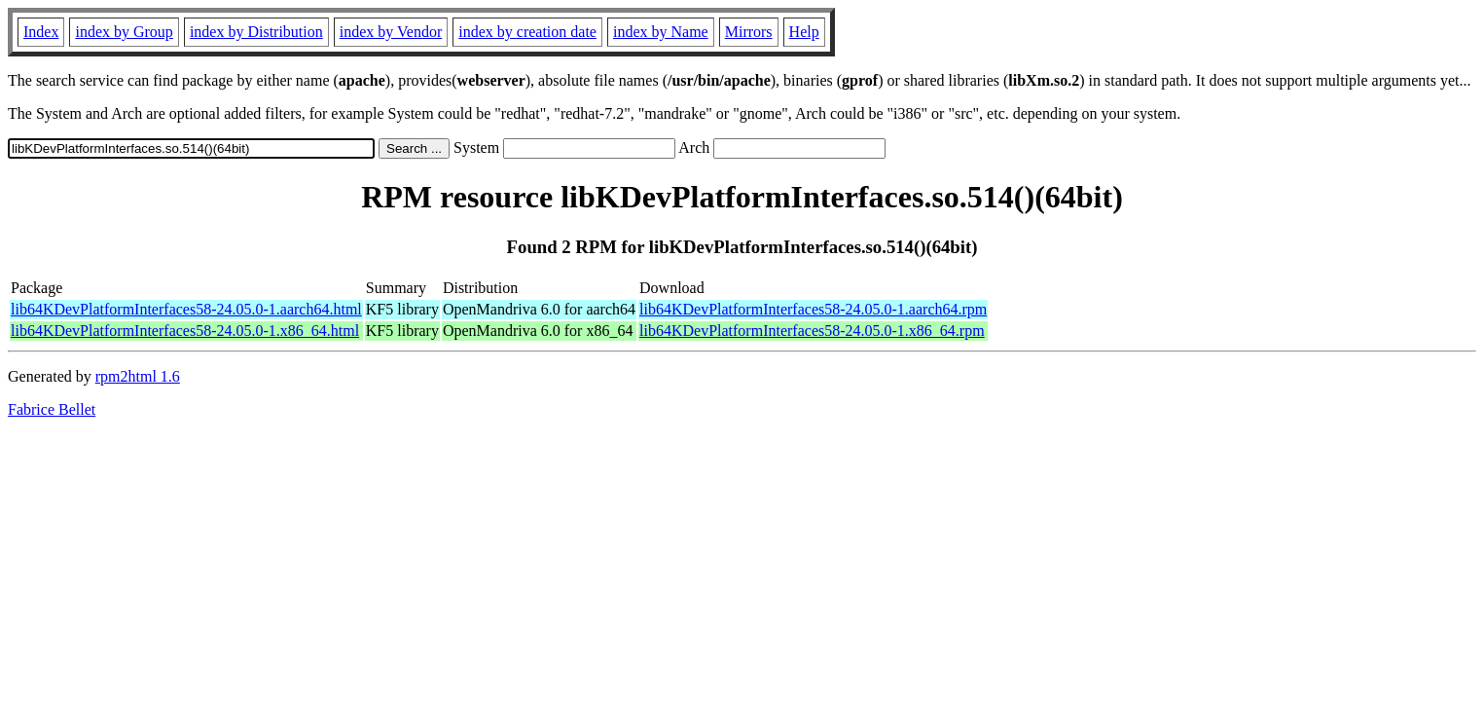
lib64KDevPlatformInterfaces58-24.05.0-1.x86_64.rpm (812, 330)
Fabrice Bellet (51, 409)
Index (40, 31)
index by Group (123, 31)
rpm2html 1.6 (137, 376)
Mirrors (749, 31)
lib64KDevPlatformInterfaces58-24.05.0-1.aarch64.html (186, 309)
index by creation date (527, 31)
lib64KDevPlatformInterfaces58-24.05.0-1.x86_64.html (185, 330)
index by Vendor (391, 31)
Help (804, 31)
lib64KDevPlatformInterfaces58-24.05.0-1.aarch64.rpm (813, 309)
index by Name (660, 31)
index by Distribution (256, 31)
